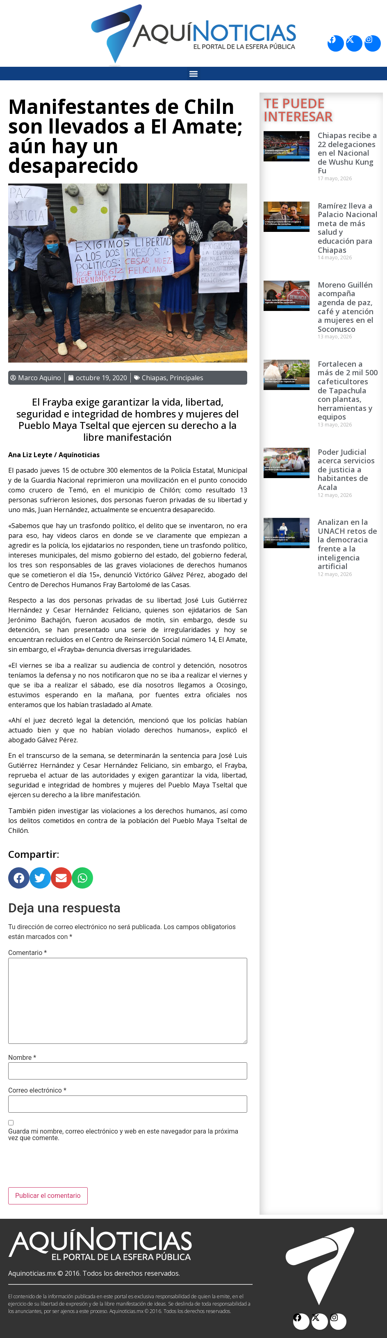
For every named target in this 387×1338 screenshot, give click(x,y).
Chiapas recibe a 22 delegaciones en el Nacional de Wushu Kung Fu (347, 152)
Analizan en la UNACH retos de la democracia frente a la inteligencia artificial (347, 544)
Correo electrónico (37, 1090)
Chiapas (154, 377)
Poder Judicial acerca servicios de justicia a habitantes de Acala (346, 469)
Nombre (22, 1058)
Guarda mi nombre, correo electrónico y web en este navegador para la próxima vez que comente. (123, 1134)
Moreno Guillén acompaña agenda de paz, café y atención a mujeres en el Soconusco (345, 307)
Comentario (27, 953)
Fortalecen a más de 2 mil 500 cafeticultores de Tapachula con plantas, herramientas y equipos (348, 390)
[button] (193, 73)
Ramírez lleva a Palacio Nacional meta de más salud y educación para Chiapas (348, 228)
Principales (186, 377)
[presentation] (70, 1167)
